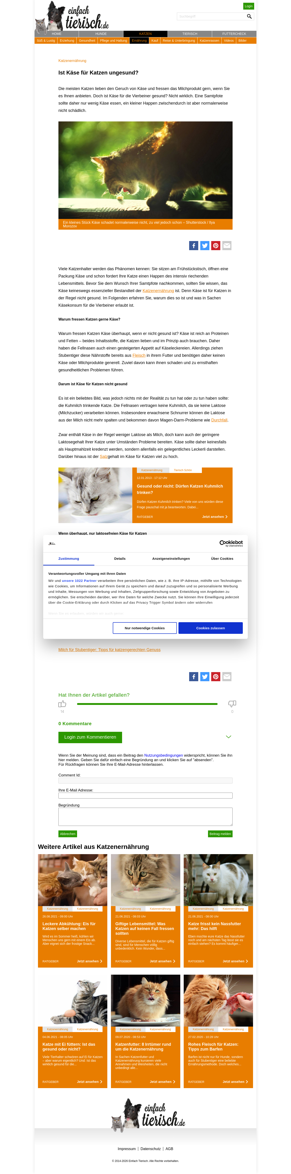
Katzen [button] (145, 34)
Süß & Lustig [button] (46, 40)
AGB (169, 1149)
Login (249, 6)
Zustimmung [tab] (68, 558)
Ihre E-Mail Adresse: (75, 790)
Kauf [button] (154, 40)
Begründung (69, 805)
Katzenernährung (72, 61)
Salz (104, 456)
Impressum (127, 1149)
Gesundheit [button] (87, 40)
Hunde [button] (101, 34)
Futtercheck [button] (234, 34)
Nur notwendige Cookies (145, 628)
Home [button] (56, 34)
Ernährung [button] (139, 40)
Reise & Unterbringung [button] (179, 40)
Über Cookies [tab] (222, 558)
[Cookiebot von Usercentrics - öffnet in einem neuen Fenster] (223, 543)
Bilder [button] (242, 40)
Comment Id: (69, 775)
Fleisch (139, 355)
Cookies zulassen (210, 628)
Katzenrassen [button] (209, 40)
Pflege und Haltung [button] (113, 40)
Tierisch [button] (190, 34)
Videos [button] (229, 40)
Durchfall (219, 420)
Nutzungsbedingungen (163, 755)
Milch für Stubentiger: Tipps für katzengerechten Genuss (109, 649)
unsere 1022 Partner (79, 581)
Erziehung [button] (67, 40)
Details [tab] (120, 558)
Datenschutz (150, 1149)
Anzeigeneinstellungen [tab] (171, 558)
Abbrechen (67, 834)
